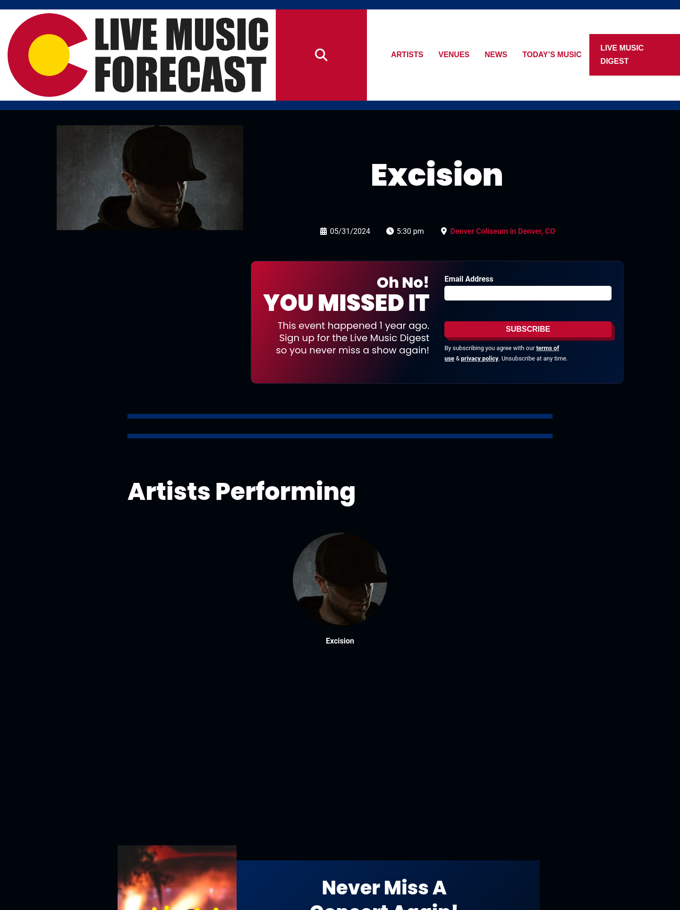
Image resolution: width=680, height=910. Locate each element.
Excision (340, 640)
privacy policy (479, 358)
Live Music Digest (622, 54)
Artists (407, 55)
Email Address (468, 279)
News (496, 55)
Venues (454, 55)
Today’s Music (552, 55)
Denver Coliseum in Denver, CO (502, 231)
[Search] (321, 55)
